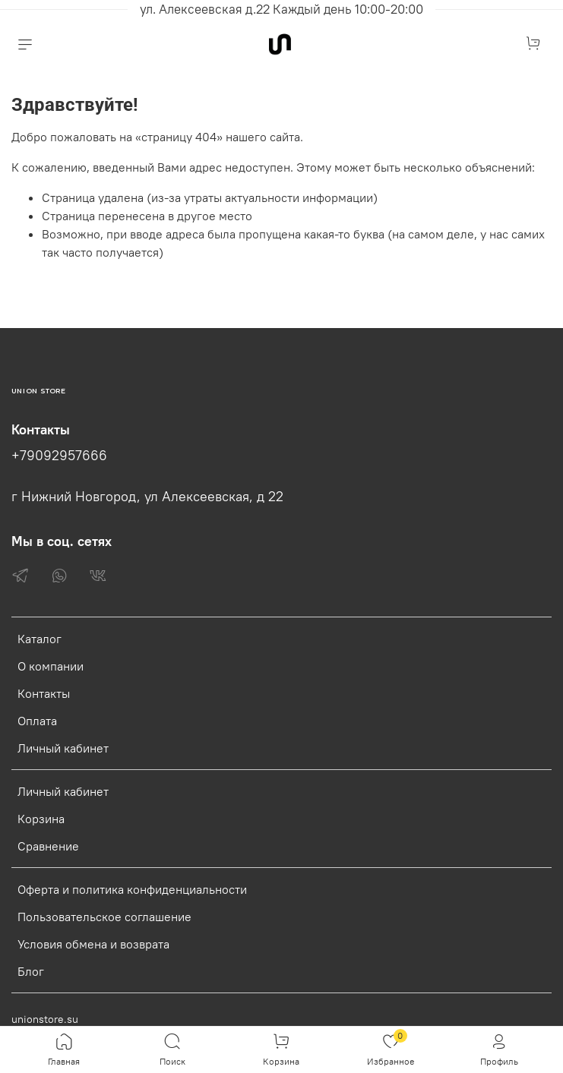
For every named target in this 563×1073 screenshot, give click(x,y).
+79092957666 (59, 455)
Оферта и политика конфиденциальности (132, 889)
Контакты (43, 693)
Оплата (37, 720)
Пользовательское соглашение (104, 916)
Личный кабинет (63, 748)
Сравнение (48, 846)
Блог (30, 971)
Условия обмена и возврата (93, 943)
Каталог (39, 638)
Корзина (41, 818)
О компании (50, 666)
